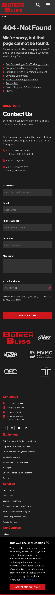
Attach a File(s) (11, 281)
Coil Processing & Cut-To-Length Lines (27, 64)
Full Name (9, 185)
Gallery (6, 534)
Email (6, 203)
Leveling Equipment (17, 75)
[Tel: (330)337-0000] (13, 403)
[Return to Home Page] (14, 4)
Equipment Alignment (12, 501)
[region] (27, 565)
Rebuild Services (10, 522)
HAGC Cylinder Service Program (16, 511)
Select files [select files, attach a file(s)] (47, 288)
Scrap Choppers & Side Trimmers (24, 87)
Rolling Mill (12, 83)
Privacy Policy (27, 579)
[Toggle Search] (38, 5)
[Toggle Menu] (48, 5)
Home (4, 16)
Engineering (8, 495)
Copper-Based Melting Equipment (24, 68)
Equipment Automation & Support (17, 506)
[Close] (47, 542)
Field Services (9, 490)
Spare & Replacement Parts (14, 516)
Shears (9, 91)
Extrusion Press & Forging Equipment (26, 72)
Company (9, 238)
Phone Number (12, 221)
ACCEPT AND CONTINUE (27, 587)
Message (9, 256)
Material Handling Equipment (22, 79)
